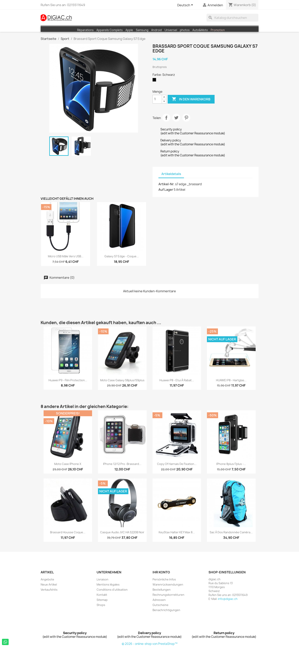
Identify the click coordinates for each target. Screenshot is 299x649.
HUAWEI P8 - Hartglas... (231, 380)
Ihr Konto (161, 572)
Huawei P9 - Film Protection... (67, 380)
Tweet (176, 118)
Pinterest (186, 118)
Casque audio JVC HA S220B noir (122, 532)
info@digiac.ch (228, 599)
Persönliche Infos (164, 579)
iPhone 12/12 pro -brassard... (122, 464)
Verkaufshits (49, 589)
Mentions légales (108, 584)
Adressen (159, 600)
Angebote (47, 579)
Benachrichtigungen (166, 610)
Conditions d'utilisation (112, 589)
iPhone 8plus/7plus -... (231, 464)
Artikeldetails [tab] (171, 174)
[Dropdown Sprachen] (185, 5)
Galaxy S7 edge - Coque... (121, 256)
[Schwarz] (155, 80)
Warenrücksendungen (168, 584)
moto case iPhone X (67, 464)
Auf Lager (165, 190)
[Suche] (232, 18)
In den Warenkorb (191, 99)
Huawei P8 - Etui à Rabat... (176, 380)
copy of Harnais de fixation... (177, 464)
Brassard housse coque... (67, 532)
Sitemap (102, 600)
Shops (101, 605)
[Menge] (157, 99)
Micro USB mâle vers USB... (65, 256)
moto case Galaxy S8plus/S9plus (122, 380)
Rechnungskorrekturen (168, 595)
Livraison (102, 579)
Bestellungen (162, 589)
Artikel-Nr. (166, 184)
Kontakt (102, 595)
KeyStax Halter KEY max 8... (177, 532)
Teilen (166, 118)
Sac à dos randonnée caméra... (231, 532)
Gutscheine (160, 605)
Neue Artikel (49, 584)
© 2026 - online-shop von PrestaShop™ (149, 644)
